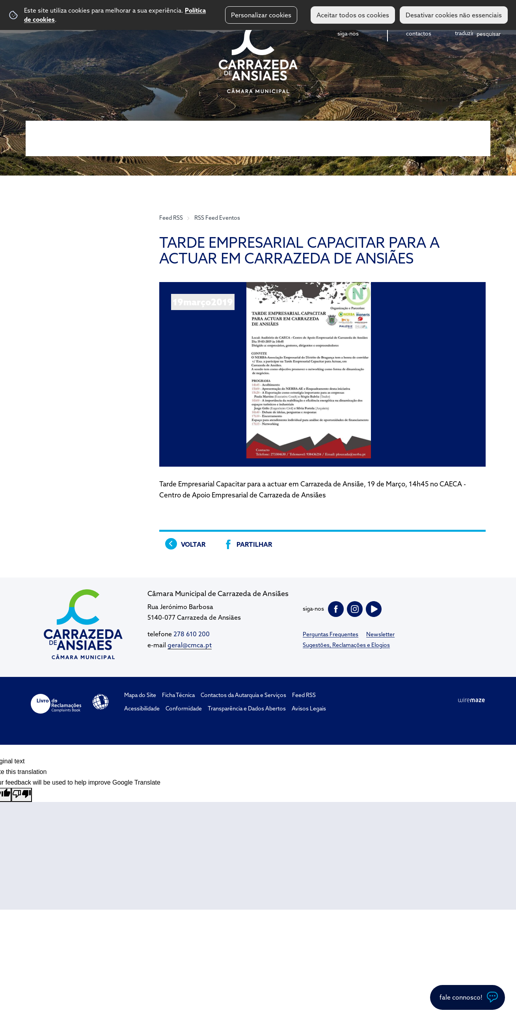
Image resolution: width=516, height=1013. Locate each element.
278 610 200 (191, 634)
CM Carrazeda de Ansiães (258, 56)
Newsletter (380, 634)
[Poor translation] (21, 795)
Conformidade (184, 708)
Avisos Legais (309, 708)
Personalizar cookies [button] (261, 15)
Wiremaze (471, 700)
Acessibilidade (100, 702)
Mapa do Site (140, 695)
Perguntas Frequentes (330, 634)
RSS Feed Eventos (217, 217)
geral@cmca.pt (190, 645)
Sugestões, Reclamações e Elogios (346, 645)
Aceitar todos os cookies (353, 15)
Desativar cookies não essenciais (454, 15)
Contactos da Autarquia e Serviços (243, 695)
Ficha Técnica (178, 695)
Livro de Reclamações (56, 704)
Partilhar (254, 544)
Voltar (193, 544)
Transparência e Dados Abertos (247, 708)
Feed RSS (171, 217)
